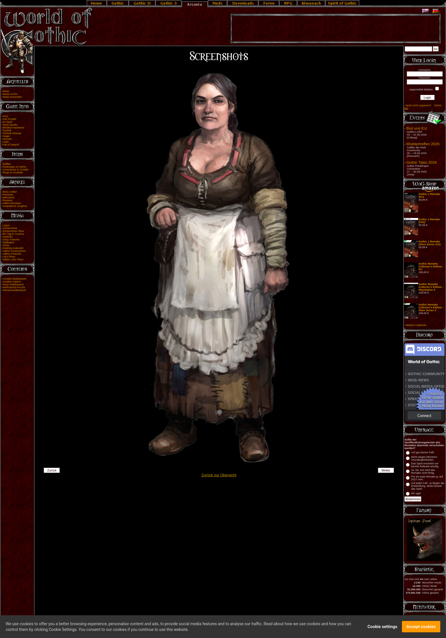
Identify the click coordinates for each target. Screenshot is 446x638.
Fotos (6, 245)
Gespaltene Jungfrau (15, 206)
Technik (7, 130)
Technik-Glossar (12, 133)
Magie (6, 136)
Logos (6, 225)
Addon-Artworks (11, 253)
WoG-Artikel (10, 191)
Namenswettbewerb (14, 290)
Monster (7, 139)
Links (6, 141)
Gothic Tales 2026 (421, 162)
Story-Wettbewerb (13, 284)
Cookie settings (382, 628)
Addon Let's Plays (12, 259)
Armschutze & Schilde (15, 169)
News (6, 91)
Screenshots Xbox (13, 231)
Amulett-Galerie (11, 281)
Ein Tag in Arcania (13, 233)
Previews (8, 194)
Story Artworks (11, 239)
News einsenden (12, 96)
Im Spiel (7, 121)
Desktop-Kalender (13, 248)
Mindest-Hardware (13, 127)
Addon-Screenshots (14, 251)
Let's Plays (9, 256)
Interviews (9, 197)
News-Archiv (10, 94)
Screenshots (10, 228)
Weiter (385, 470)
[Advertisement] (335, 28)
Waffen (7, 164)
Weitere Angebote (415, 325)
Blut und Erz (416, 128)
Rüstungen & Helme (14, 166)
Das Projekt (9, 119)
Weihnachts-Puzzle (14, 287)
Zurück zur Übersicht (218, 475)
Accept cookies (421, 628)
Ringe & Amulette (13, 172)
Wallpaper (9, 242)
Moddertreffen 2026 (422, 144)
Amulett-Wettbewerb (14, 278)
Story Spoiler (10, 124)
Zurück (52, 470)
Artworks (7, 236)
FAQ (5, 116)
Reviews (8, 200)
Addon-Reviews (11, 203)
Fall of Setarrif (11, 144)
